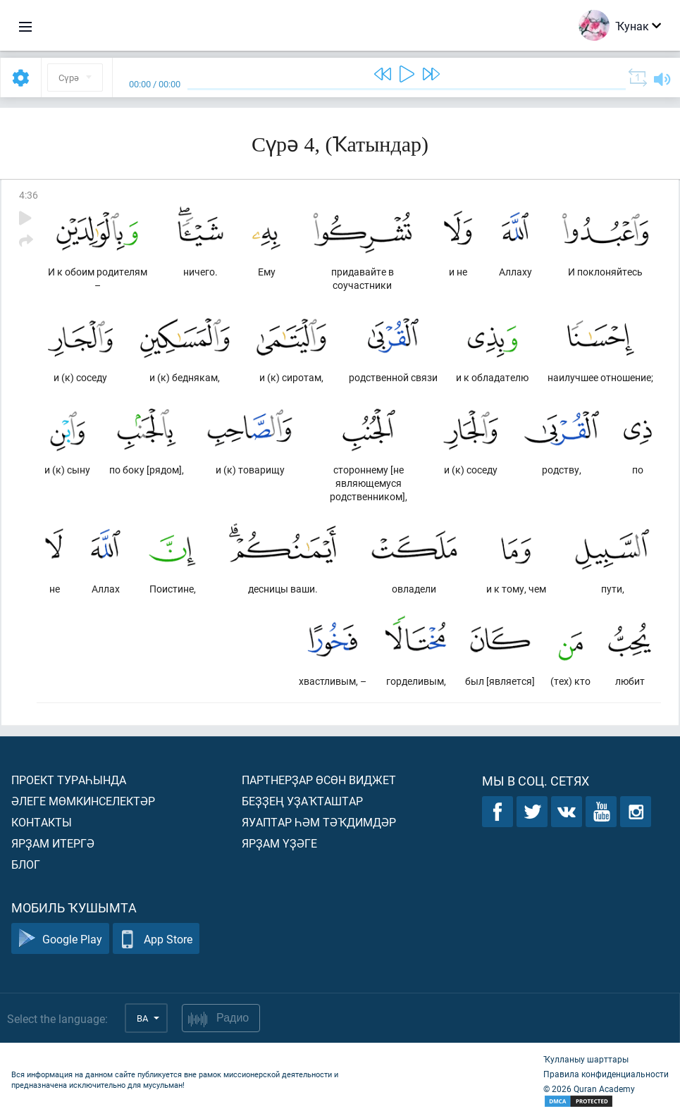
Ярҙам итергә (52, 843)
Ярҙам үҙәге (279, 843)
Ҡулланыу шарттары (586, 1059)
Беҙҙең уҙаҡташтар (302, 800)
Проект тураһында (68, 779)
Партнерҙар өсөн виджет (319, 779)
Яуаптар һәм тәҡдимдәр (319, 821)
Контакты (41, 821)
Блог (25, 864)
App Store (156, 939)
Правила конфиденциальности (606, 1073)
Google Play (60, 939)
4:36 (28, 195)
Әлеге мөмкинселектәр (83, 800)
